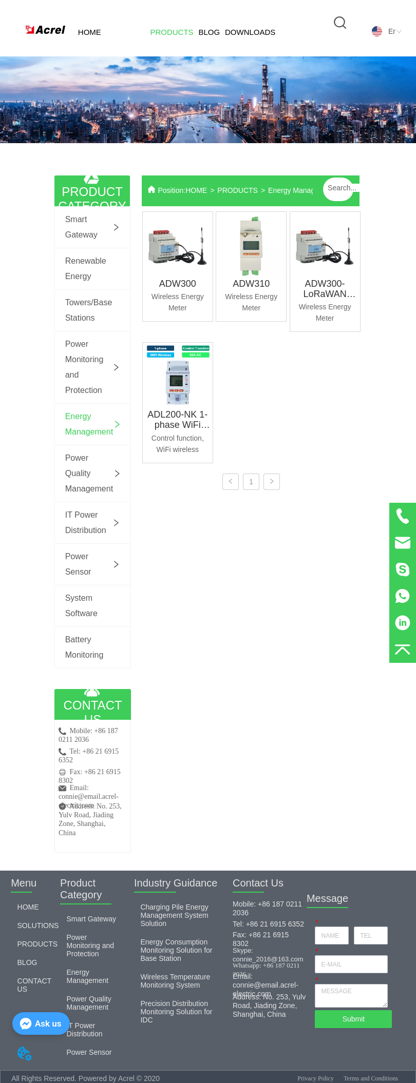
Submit (354, 1019)
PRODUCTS (171, 32)
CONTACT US (293, 55)
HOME (89, 32)
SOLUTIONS (130, 55)
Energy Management (301, 190)
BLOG (209, 32)
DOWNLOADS (250, 32)
